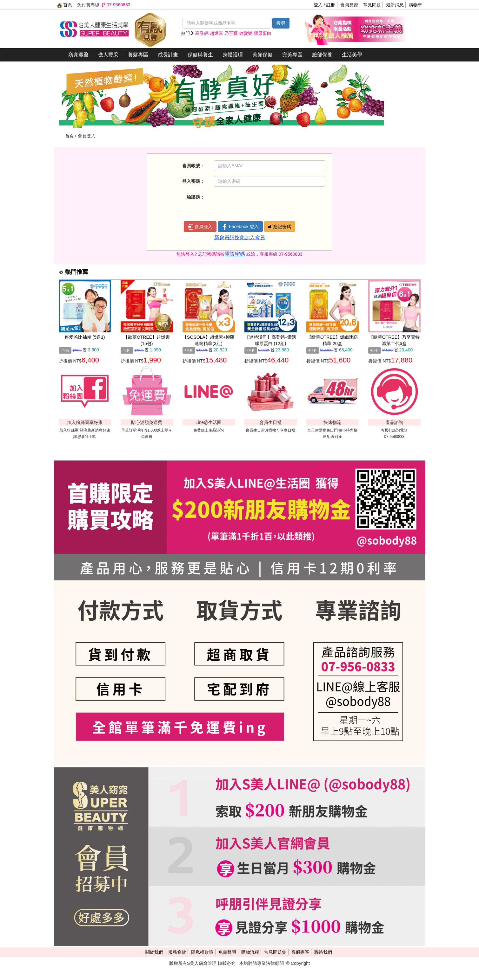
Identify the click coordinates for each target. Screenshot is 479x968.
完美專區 (292, 54)
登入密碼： (193, 181)
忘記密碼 (279, 226)
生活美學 (352, 54)
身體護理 (233, 54)
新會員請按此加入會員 (239, 237)
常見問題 (372, 4)
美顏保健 (262, 54)
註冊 (330, 4)
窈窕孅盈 (78, 54)
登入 (318, 4)
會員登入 (200, 227)
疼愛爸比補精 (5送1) (85, 337)
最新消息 (395, 4)
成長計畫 (168, 54)
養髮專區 (138, 54)
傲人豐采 (108, 54)
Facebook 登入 (240, 227)
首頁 (64, 4)
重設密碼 (235, 254)
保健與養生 (200, 54)
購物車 (415, 4)
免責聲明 (227, 952)
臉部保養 (322, 54)
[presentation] (262, 204)
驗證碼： (195, 197)
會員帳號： (193, 165)
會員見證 (349, 4)
